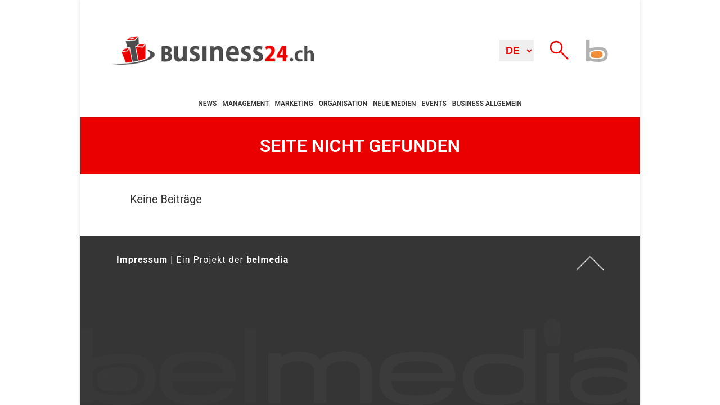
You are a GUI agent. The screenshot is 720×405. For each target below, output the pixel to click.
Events (434, 103)
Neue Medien (394, 103)
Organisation (343, 103)
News (207, 103)
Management (245, 103)
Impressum (142, 259)
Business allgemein (487, 103)
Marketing (293, 103)
